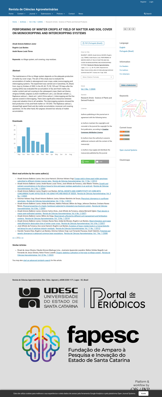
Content (20, 14)
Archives (23, 22)
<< (13, 238)
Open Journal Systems (128, 150)
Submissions (46, 14)
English (122, 47)
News (81, 14)
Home (11, 14)
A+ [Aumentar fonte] (125, 29)
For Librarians (124, 74)
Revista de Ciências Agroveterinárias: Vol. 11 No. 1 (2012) (75, 181)
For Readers (124, 66)
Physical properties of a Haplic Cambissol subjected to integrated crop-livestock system (57, 206)
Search (148, 14)
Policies (60, 14)
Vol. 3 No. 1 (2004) (36, 22)
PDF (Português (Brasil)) (93, 43)
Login (151, 2)
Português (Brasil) (127, 51)
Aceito (143, 394)
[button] (88, 162)
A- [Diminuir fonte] (133, 29)
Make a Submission (128, 85)
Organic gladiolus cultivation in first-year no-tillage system (78, 253)
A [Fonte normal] (129, 29)
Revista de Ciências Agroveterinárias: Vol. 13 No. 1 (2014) (47, 219)
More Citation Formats (91, 77)
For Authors (124, 70)
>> (22, 238)
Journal (32, 14)
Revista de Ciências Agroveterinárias (33, 9)
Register (143, 2)
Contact (72, 14)
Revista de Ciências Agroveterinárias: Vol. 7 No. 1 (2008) (86, 233)
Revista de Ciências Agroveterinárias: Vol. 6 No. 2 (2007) (64, 214)
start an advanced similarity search (36, 260)
